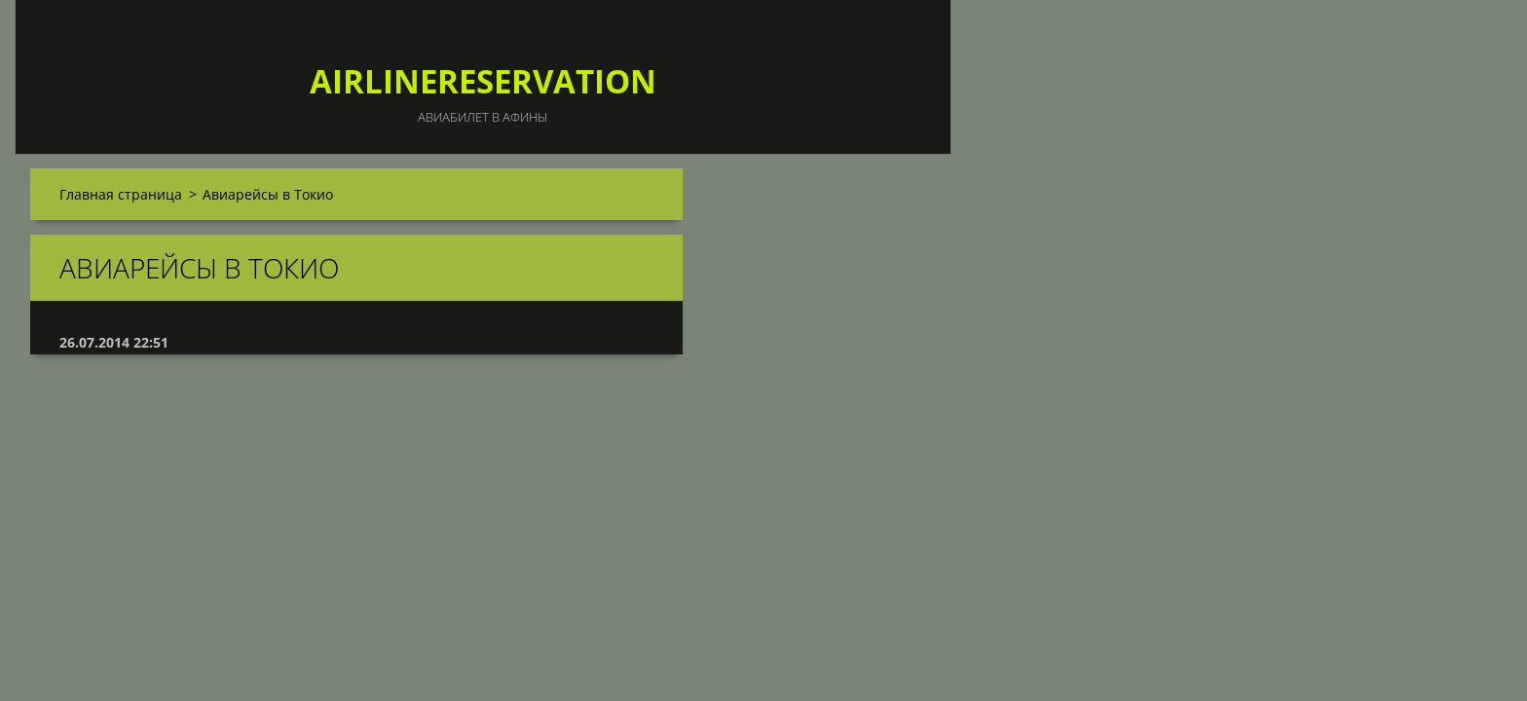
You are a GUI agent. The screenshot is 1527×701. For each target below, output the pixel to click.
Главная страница (120, 194)
